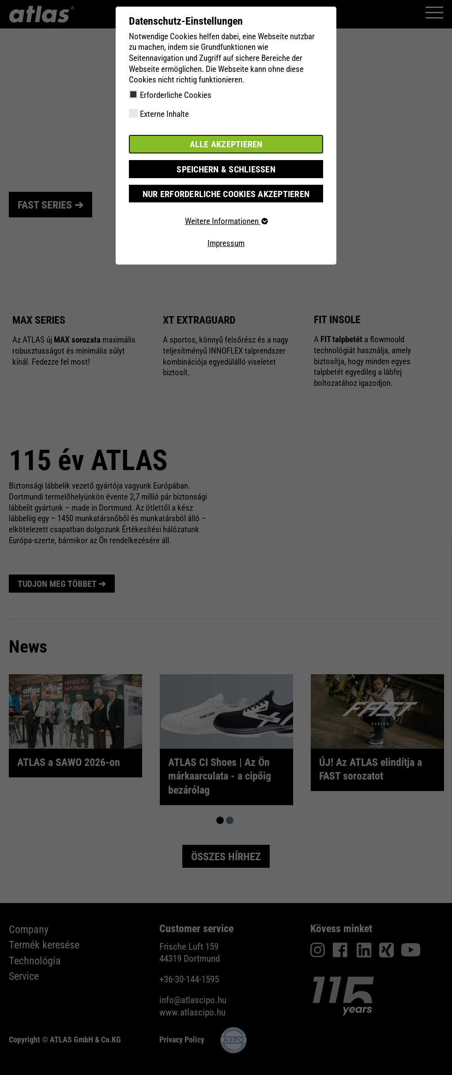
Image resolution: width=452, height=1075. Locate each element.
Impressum (226, 242)
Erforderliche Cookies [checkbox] (175, 95)
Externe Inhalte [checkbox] (164, 114)
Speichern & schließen (226, 168)
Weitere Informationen (226, 220)
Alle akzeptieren (226, 144)
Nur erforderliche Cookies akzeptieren (226, 192)
